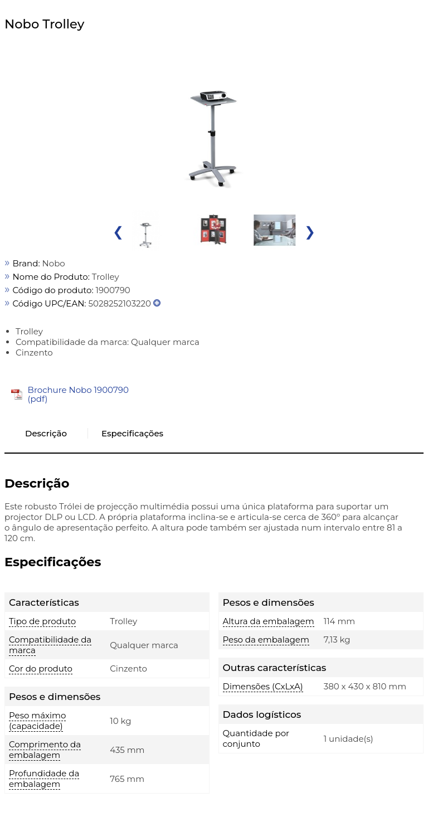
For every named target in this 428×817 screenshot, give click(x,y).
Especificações (132, 433)
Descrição (46, 433)
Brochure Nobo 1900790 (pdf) (78, 394)
